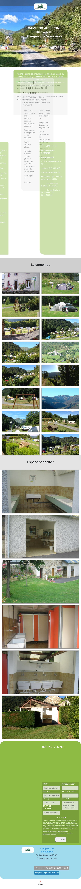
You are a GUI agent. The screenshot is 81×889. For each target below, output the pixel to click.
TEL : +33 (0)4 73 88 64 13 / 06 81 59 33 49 (52, 868)
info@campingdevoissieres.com (47, 873)
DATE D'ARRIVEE (68, 784)
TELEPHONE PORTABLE (47, 807)
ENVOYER (60, 839)
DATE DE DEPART (69, 791)
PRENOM (47, 791)
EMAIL (46, 799)
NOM (45, 784)
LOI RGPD (60, 818)
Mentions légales (49, 834)
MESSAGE (66, 799)
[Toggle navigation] (76, 9)
